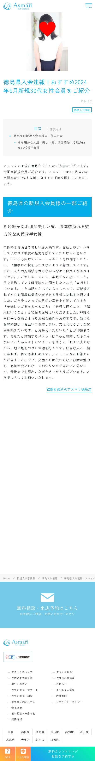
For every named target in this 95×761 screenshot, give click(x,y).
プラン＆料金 (64, 672)
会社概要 (16, 707)
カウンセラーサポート (24, 689)
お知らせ (61, 684)
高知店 (69, 732)
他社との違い (19, 684)
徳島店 (40, 732)
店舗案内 (61, 695)
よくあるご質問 (65, 689)
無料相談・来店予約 (23, 713)
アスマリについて (21, 672)
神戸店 (40, 740)
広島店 (10, 740)
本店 (10, 732)
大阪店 (25, 740)
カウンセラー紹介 (21, 695)
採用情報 (16, 719)
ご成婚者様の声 (65, 678)
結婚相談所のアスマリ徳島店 (69, 389)
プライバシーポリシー (69, 701)
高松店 (25, 732)
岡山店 (84, 732)
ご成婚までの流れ (21, 678)
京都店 (55, 740)
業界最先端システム (23, 701)
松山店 (55, 732)
